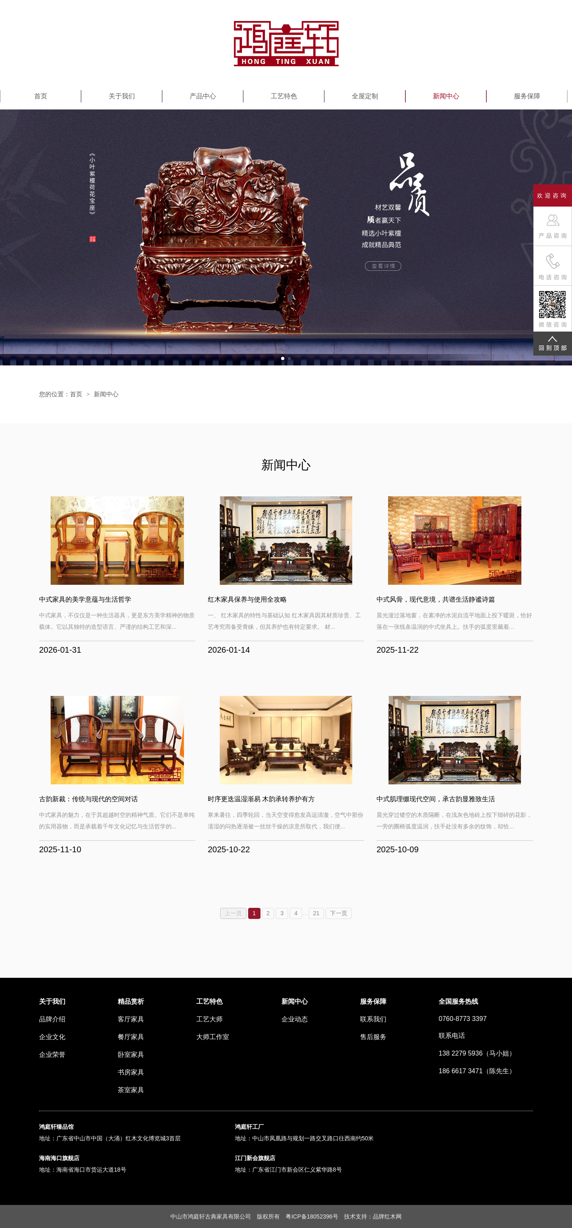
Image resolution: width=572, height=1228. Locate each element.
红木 (390, 1216)
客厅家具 (131, 1019)
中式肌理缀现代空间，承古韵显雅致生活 (436, 798)
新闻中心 (446, 96)
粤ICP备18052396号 (312, 1216)
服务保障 (527, 96)
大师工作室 (212, 1036)
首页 (40, 96)
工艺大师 (209, 1019)
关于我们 (122, 96)
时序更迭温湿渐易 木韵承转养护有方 (261, 798)
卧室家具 (131, 1054)
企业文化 (52, 1036)
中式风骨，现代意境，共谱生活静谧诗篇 (436, 599)
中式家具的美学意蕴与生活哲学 (85, 599)
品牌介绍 (52, 1019)
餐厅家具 (131, 1036)
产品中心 (203, 96)
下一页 (338, 913)
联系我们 (373, 1019)
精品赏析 (131, 1001)
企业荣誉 (52, 1054)
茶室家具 (131, 1089)
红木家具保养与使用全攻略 (247, 599)
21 (316, 913)
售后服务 (373, 1036)
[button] (282, 358)
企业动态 (294, 1019)
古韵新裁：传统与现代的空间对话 (88, 798)
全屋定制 (365, 96)
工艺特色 (284, 96)
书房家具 (131, 1072)
